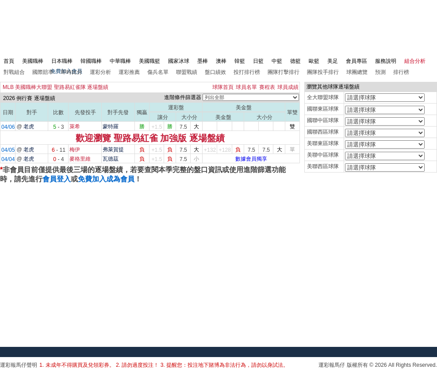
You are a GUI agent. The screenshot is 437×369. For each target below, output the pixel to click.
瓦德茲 (111, 159)
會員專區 (356, 61)
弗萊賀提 (113, 149)
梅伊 (74, 149)
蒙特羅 (111, 126)
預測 (380, 72)
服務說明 (385, 61)
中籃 (277, 61)
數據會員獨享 (251, 159)
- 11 (58, 150)
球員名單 (246, 87)
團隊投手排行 (323, 72)
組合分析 (415, 61)
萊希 (74, 126)
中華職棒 (120, 61)
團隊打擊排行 (283, 72)
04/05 (8, 150)
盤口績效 (215, 72)
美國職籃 (149, 61)
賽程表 (267, 87)
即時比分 (71, 72)
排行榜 (401, 72)
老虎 (28, 126)
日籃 (258, 61)
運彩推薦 (129, 72)
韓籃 (239, 61)
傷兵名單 (158, 72)
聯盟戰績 (186, 72)
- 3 (58, 127)
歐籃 (314, 61)
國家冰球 (178, 61)
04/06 (8, 127)
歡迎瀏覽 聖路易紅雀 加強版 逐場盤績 (150, 138)
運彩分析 (100, 72)
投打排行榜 (247, 72)
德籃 (295, 61)
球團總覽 (357, 72)
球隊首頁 (223, 87)
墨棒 (202, 61)
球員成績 (288, 87)
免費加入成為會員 (106, 179)
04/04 (8, 159)
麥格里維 (80, 159)
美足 (332, 61)
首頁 (9, 61)
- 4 (58, 159)
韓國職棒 (91, 61)
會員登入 (56, 179)
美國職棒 (32, 61)
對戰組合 (14, 72)
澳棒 (221, 61)
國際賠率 (43, 72)
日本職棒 (62, 61)
